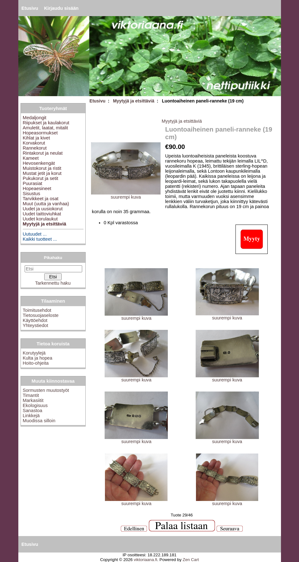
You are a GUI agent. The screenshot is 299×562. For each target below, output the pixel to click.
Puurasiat (32, 183)
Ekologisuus (35, 405)
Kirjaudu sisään (61, 8)
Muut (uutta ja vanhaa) (46, 203)
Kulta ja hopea (37, 358)
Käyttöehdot (35, 320)
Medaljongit (34, 117)
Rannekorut (35, 148)
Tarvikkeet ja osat (40, 198)
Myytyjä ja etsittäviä (133, 100)
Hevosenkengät (39, 163)
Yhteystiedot (35, 325)
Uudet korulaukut (40, 218)
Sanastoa (32, 410)
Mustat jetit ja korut (42, 173)
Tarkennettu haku (52, 283)
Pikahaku (53, 257)
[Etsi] (53, 268)
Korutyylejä (34, 352)
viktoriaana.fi (145, 559)
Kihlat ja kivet (36, 137)
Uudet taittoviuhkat (42, 213)
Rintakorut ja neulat (43, 153)
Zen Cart (191, 559)
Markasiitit (33, 400)
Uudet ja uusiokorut (43, 208)
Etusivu (29, 8)
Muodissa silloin (39, 420)
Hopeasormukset (40, 132)
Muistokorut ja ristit (42, 168)
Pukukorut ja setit (40, 178)
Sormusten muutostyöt (46, 390)
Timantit (31, 395)
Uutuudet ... (35, 234)
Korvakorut (34, 142)
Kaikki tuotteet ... (40, 239)
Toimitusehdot (37, 310)
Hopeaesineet (37, 188)
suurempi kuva (136, 316)
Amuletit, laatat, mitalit (45, 127)
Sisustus (31, 193)
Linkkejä (31, 415)
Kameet (31, 158)
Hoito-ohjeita (36, 363)
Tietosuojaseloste (41, 315)
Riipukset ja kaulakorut (46, 122)
